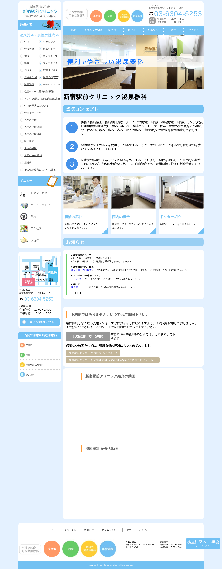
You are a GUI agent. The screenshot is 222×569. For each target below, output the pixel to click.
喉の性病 (29, 141)
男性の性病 (30, 120)
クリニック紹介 (40, 205)
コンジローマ (50, 56)
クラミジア (49, 41)
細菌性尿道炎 (50, 70)
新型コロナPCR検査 (81, 270)
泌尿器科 (30, 374)
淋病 (26, 56)
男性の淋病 (30, 148)
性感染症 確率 (32, 112)
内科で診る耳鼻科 (35, 365)
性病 (26, 41)
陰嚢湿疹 (29, 84)
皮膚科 (29, 345)
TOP (51, 529)
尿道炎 (28, 162)
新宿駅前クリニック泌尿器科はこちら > (93, 352)
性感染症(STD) (51, 77)
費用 (33, 216)
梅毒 (26, 63)
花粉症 (74, 287)
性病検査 (29, 48)
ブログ (35, 240)
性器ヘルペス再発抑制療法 (39, 91)
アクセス (36, 228)
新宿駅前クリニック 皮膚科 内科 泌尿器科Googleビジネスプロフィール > (113, 360)
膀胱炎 (28, 70)
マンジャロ (76, 278)
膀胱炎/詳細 (30, 77)
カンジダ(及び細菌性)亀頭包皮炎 (42, 98)
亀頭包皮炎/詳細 (33, 155)
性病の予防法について (36, 105)
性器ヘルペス (50, 48)
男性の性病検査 (32, 134)
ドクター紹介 (39, 192)
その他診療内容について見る (40, 169)
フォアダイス (50, 63)
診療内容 (89, 529)
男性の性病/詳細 (33, 127)
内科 (28, 355)
